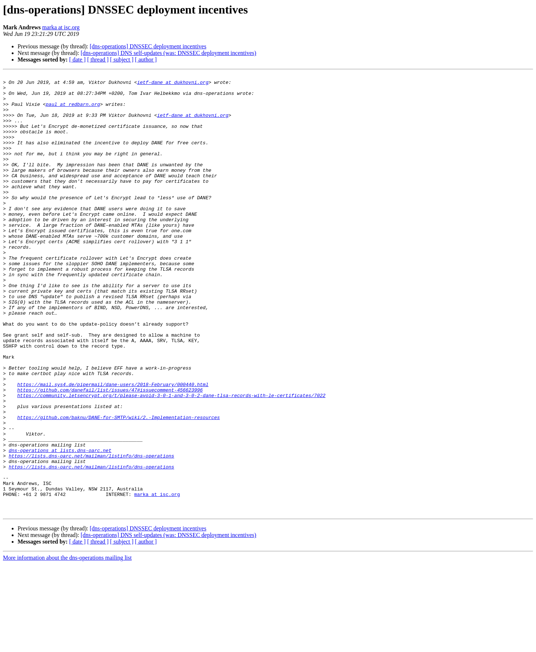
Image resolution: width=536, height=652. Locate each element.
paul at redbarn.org (73, 110)
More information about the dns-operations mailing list (67, 645)
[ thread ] (98, 59)
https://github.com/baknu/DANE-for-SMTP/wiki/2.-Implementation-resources (118, 486)
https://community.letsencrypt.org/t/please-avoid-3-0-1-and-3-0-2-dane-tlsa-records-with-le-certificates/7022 (171, 460)
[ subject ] (122, 59)
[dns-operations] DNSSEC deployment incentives (148, 46)
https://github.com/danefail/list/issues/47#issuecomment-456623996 (110, 453)
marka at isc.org (60, 27)
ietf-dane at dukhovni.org (173, 84)
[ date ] (77, 59)
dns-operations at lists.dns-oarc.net (60, 526)
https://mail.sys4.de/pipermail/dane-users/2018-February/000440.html (113, 447)
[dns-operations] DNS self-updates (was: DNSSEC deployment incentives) (168, 53)
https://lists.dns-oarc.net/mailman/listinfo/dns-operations (91, 532)
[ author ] (146, 59)
